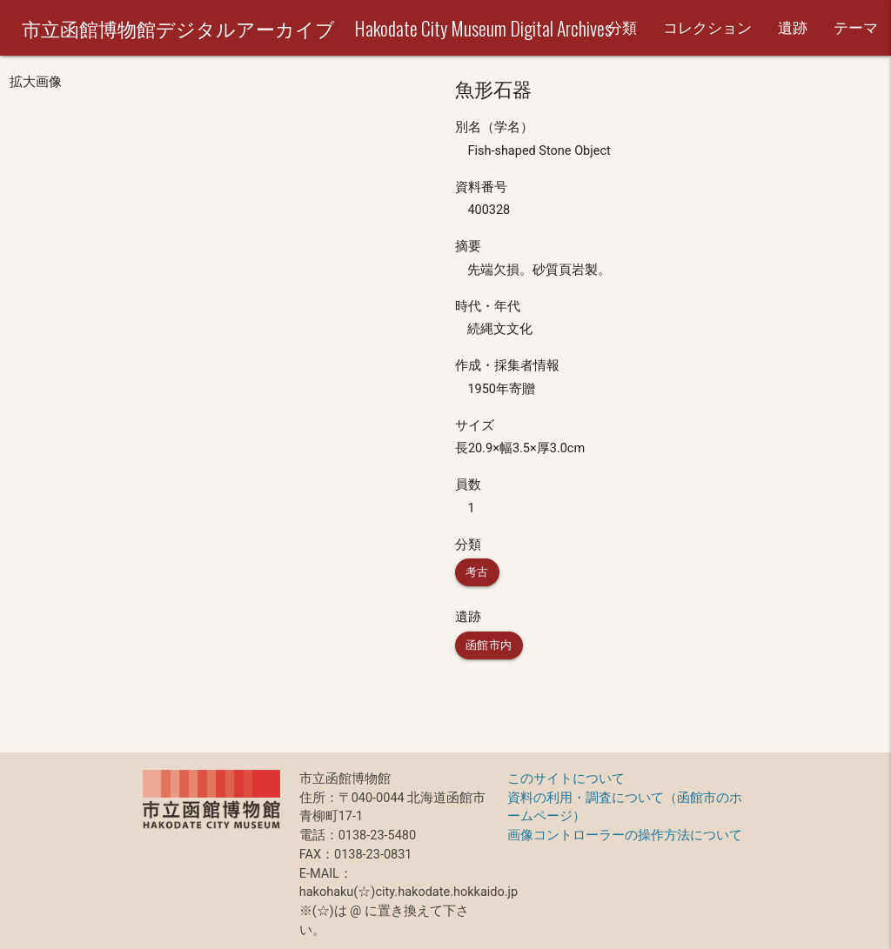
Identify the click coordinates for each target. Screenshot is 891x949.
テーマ (856, 28)
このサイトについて (566, 779)
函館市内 (489, 645)
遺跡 (792, 28)
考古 (477, 571)
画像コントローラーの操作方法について (624, 835)
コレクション (707, 28)
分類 (622, 28)
